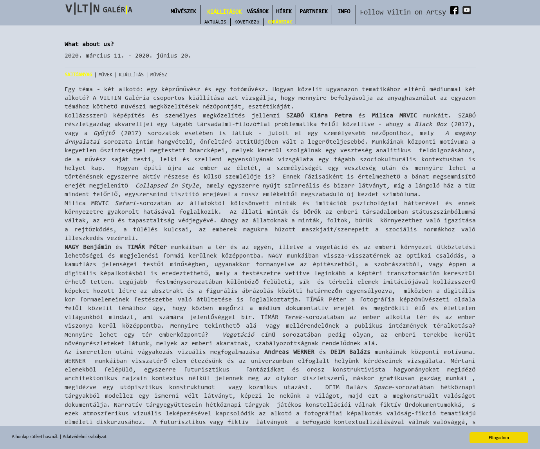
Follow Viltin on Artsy (403, 11)
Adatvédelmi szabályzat (85, 437)
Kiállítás (131, 75)
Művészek (183, 11)
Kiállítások (224, 11)
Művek (106, 75)
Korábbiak (279, 22)
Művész (158, 75)
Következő (247, 22)
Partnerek (314, 11)
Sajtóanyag (78, 75)
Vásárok (258, 11)
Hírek (284, 11)
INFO (344, 11)
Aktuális (215, 22)
